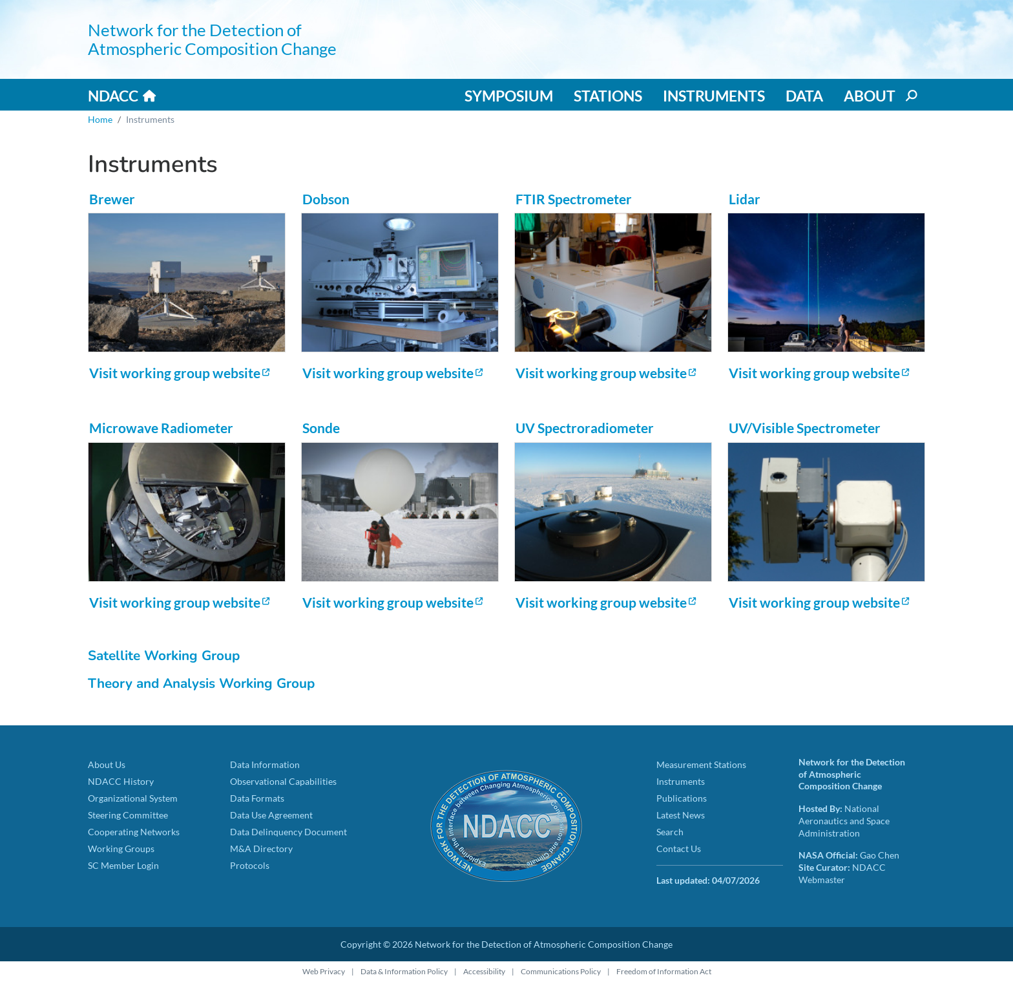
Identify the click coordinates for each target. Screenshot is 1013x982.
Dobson (326, 199)
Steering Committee (128, 814)
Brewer (112, 199)
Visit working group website (174, 373)
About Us (106, 764)
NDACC (113, 96)
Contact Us (678, 848)
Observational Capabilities (283, 781)
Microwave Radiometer (161, 428)
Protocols (249, 865)
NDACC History (121, 781)
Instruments (714, 96)
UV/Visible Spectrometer (805, 428)
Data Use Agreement (271, 814)
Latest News (680, 814)
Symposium (509, 96)
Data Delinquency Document (288, 831)
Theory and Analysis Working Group (201, 683)
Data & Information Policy (404, 971)
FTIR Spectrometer (574, 199)
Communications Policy (561, 971)
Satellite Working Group (164, 655)
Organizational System (133, 798)
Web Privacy (323, 971)
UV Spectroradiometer (585, 428)
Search (670, 831)
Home (100, 119)
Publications (681, 798)
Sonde (321, 428)
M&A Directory (261, 848)
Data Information (265, 764)
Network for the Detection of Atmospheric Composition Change (212, 39)
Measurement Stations (701, 764)
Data (804, 96)
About (869, 96)
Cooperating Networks (134, 831)
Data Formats (257, 798)
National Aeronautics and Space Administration (844, 820)
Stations (608, 96)
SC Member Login (123, 865)
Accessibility (484, 971)
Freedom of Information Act (663, 971)
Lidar (744, 199)
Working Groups (121, 848)
